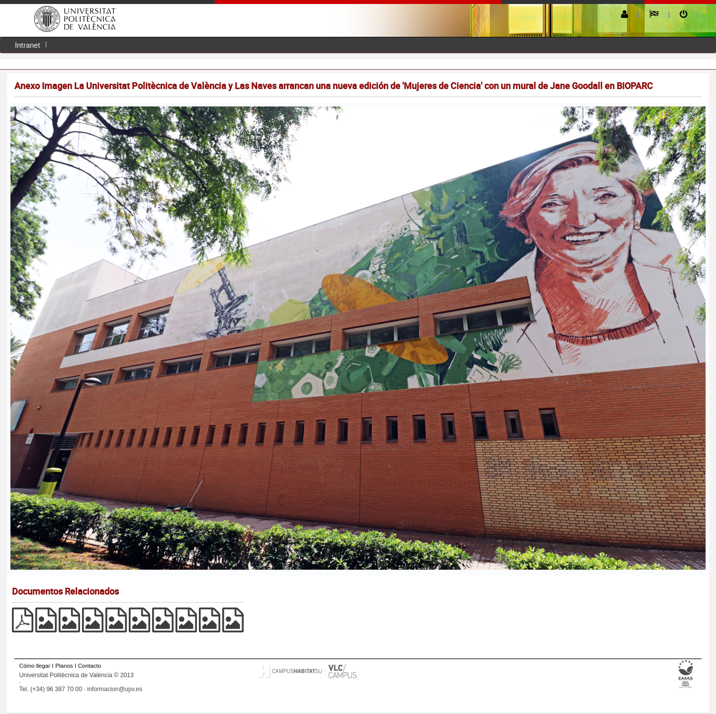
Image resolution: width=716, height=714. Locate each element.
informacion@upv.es (114, 689)
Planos (64, 665)
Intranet (27, 45)
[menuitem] (27, 45)
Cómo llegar (35, 665)
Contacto (89, 665)
